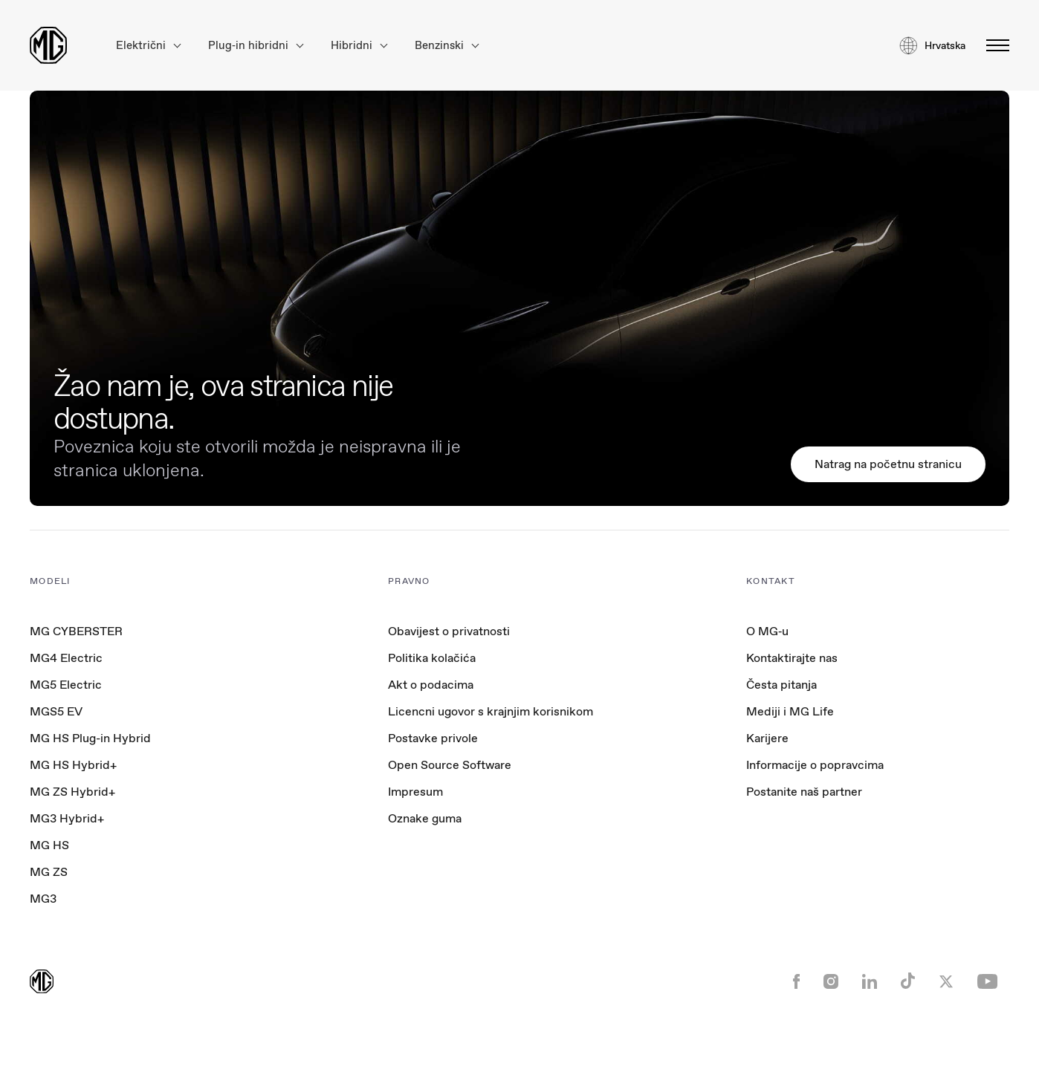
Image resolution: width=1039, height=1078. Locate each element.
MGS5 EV (56, 711)
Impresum (415, 791)
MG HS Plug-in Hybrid (90, 738)
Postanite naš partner (804, 791)
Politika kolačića (432, 658)
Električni (148, 46)
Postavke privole (433, 738)
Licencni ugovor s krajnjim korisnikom (490, 711)
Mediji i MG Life (790, 711)
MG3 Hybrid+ (67, 818)
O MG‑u (767, 631)
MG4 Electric (66, 658)
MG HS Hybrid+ (73, 765)
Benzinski (447, 46)
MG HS (49, 845)
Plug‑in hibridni (255, 46)
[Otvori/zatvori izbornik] (993, 45)
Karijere (767, 738)
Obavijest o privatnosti (449, 631)
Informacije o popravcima (815, 765)
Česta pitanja (781, 684)
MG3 (43, 898)
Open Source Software (449, 765)
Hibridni (359, 46)
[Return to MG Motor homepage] (48, 45)
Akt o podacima (430, 684)
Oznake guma (425, 818)
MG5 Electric (66, 684)
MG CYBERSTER (76, 631)
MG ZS (49, 872)
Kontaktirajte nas (792, 658)
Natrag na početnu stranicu (888, 464)
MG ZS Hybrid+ (72, 791)
